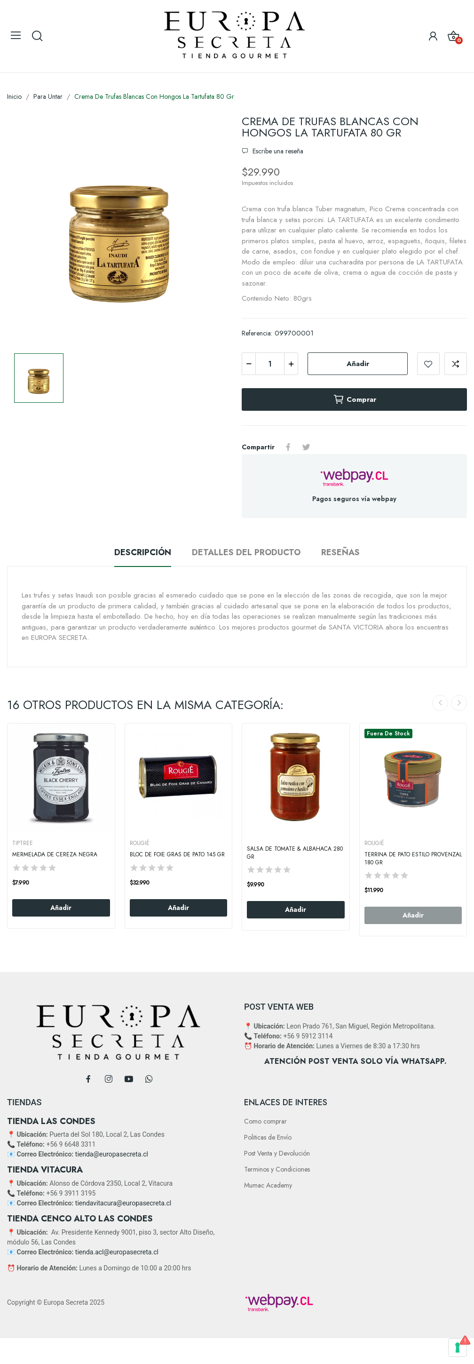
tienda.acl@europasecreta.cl (116, 1252)
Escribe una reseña (277, 151)
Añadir (358, 364)
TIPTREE (22, 843)
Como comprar (265, 1121)
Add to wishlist (428, 363)
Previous (440, 703)
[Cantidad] (270, 363)
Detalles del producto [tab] (246, 552)
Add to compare (455, 363)
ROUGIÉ (140, 843)
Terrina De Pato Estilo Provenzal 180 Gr (413, 859)
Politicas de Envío (268, 1137)
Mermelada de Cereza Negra (54, 855)
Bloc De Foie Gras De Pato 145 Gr (177, 855)
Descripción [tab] (142, 552)
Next (459, 703)
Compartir (288, 447)
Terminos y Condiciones (277, 1169)
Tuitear (306, 447)
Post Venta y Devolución (277, 1153)
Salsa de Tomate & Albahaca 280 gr (295, 853)
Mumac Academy (268, 1185)
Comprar (354, 399)
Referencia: (257, 333)
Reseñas (340, 552)
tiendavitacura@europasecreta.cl (123, 1203)
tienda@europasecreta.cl (111, 1154)
